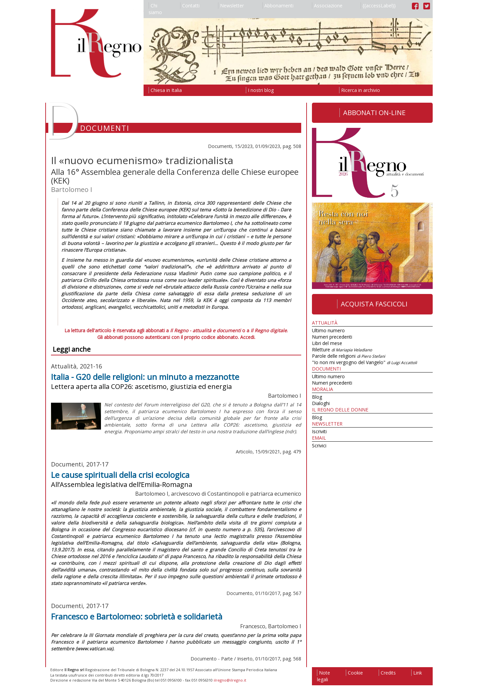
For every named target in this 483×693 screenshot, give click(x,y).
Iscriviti (319, 431)
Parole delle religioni (348, 356)
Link (416, 673)
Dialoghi (321, 403)
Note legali (323, 676)
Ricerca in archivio (359, 90)
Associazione (327, 5)
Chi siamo (155, 8)
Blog (317, 397)
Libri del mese (327, 343)
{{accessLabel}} (378, 5)
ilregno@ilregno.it (230, 680)
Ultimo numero (328, 330)
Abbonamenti (277, 5)
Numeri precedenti (332, 337)
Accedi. (247, 337)
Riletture (342, 349)
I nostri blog (260, 90)
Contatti (190, 5)
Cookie (354, 673)
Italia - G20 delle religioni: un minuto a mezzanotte (145, 376)
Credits (387, 673)
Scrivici (319, 445)
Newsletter (231, 5)
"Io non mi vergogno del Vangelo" (364, 362)
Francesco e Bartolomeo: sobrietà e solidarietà (136, 616)
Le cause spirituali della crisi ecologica (120, 474)
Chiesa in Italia (165, 90)
